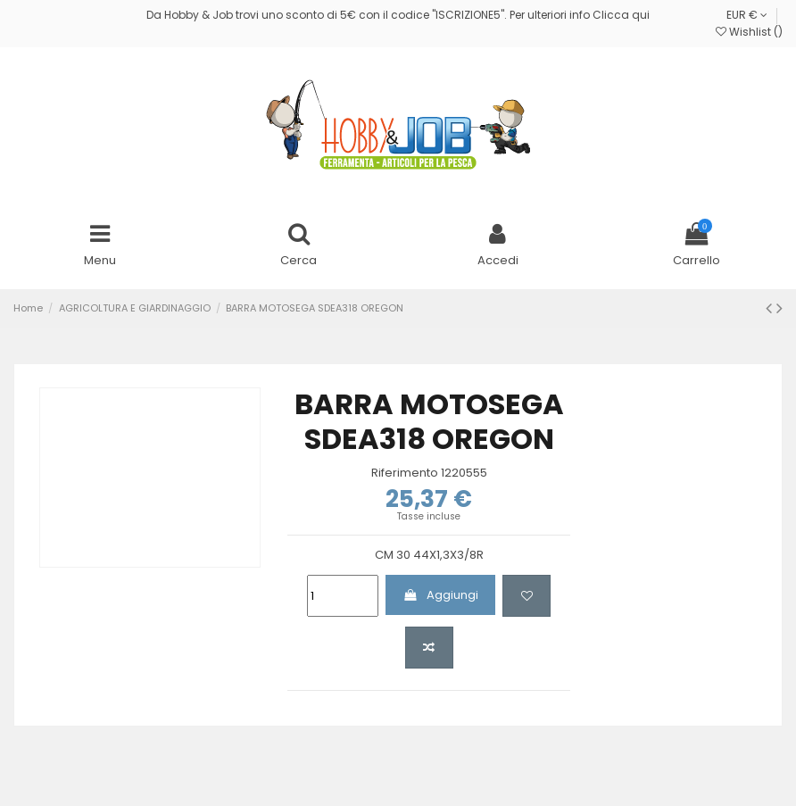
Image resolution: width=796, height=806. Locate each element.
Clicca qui (621, 14)
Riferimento (404, 473)
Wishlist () (749, 31)
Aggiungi (440, 594)
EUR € (746, 14)
